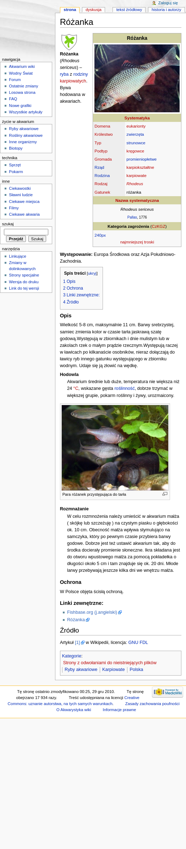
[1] (77, 642)
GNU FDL (138, 642)
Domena (102, 126)
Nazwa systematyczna (137, 200)
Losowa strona (22, 92)
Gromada (103, 159)
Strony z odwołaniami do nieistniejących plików (110, 662)
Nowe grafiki (20, 105)
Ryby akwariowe (81, 669)
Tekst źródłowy (129, 9)
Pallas (132, 217)
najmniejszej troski (137, 242)
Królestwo (103, 134)
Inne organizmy (23, 142)
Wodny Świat (21, 73)
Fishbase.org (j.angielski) (92, 612)
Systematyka (137, 117)
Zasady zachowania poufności (152, 704)
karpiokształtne (140, 167)
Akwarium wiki (22, 66)
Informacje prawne (119, 710)
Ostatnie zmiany (23, 86)
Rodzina (102, 175)
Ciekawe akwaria (24, 214)
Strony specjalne (24, 275)
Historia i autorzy (166, 9)
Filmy (13, 208)
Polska (136, 669)
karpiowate (136, 175)
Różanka (76, 619)
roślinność (124, 388)
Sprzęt (15, 165)
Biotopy (15, 148)
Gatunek (102, 192)
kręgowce (135, 151)
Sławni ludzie (21, 195)
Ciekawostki (20, 188)
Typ (97, 142)
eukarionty (136, 126)
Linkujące (17, 256)
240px (100, 235)
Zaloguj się (168, 3)
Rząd (99, 167)
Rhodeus (134, 183)
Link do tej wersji (24, 288)
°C (75, 388)
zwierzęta (135, 134)
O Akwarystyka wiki (73, 710)
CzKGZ (158, 226)
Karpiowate (113, 669)
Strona (70, 9)
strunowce (135, 142)
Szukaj (8, 224)
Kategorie (71, 656)
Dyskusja (94, 9)
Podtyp (100, 151)
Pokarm (16, 172)
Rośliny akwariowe (26, 135)
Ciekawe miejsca (24, 201)
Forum (15, 79)
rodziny (80, 74)
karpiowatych (73, 81)
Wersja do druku (23, 282)
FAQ (13, 99)
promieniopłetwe (141, 159)
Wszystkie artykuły (25, 112)
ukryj (92, 273)
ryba (64, 74)
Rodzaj (100, 183)
